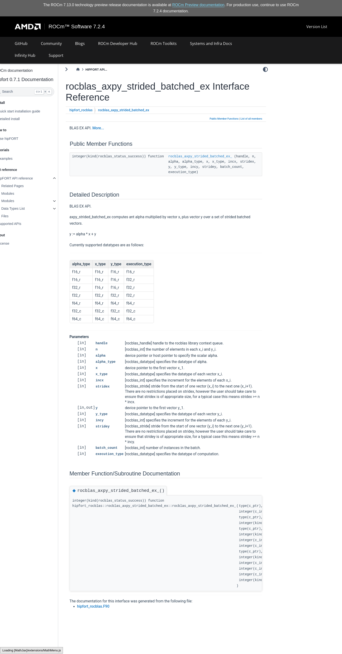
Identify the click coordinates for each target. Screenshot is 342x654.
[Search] (37, 91)
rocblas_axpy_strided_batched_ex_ (213, 156)
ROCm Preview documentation (198, 5)
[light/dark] (265, 69)
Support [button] (56, 55)
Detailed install (21, 119)
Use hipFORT (20, 138)
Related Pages (25, 186)
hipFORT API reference (27, 178)
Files (17, 216)
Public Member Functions (224, 118)
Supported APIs (22, 224)
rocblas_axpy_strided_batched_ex (136, 110)
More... (111, 128)
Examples (17, 158)
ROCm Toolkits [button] (164, 43)
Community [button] (51, 43)
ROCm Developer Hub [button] (117, 43)
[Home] (90, 69)
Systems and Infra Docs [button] (211, 43)
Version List (316, 26)
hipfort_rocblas (93, 110)
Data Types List (25, 208)
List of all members (251, 118)
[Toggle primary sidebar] (79, 69)
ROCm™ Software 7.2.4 (77, 26)
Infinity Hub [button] (25, 55)
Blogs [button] (80, 43)
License (16, 243)
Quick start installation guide (31, 111)
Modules (20, 193)
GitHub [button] (21, 43)
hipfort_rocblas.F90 (106, 606)
